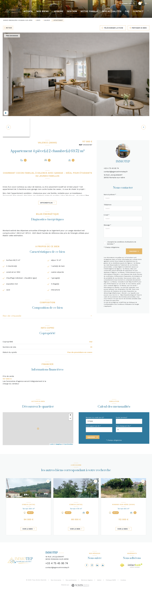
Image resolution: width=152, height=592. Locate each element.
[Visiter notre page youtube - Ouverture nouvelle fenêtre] (102, 566)
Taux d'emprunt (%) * (123, 427)
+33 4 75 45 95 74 (111, 168)
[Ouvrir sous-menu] (50, 11)
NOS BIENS (42, 11)
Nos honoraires (56, 581)
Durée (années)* (121, 418)
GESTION (72, 11)
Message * (107, 225)
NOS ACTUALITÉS (111, 11)
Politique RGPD (111, 581)
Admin (99, 581)
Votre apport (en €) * (93, 427)
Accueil (28, 11)
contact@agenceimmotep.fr (116, 172)
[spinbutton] (129, 430)
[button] (143, 127)
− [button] (70, 419)
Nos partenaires (71, 581)
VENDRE (58, 11)
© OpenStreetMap (68, 445)
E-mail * (106, 215)
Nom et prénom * (110, 194)
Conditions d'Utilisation (124, 304)
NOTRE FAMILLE (89, 11)
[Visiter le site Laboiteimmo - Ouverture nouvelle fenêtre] (80, 586)
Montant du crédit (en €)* (95, 418)
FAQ (127, 11)
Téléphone (107, 205)
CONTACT (138, 11)
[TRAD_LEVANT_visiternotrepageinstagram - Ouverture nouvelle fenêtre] (92, 566)
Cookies (123, 581)
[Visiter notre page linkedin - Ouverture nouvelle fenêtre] (97, 566)
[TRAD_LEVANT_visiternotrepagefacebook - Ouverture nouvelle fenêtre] (86, 566)
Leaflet (52, 445)
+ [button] (70, 416)
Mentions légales (87, 581)
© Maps (58, 445)
